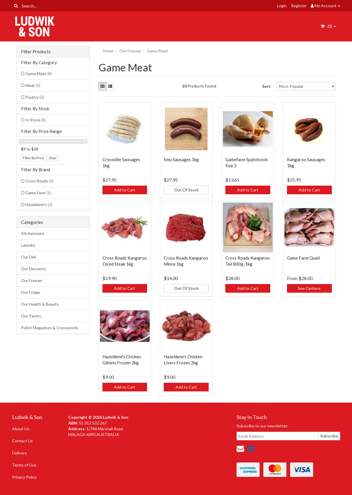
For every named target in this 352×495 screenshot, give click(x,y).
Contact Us (22, 440)
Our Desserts (33, 268)
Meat (32, 85)
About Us (20, 428)
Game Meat (38, 73)
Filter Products (36, 51)
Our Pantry (31, 315)
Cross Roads (39, 180)
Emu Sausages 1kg (181, 159)
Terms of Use (24, 464)
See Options (309, 288)
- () (328, 26)
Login (282, 5)
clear (52, 158)
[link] (251, 448)
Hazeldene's (38, 204)
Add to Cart (124, 189)
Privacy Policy (24, 477)
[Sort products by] (306, 86)
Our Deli (28, 256)
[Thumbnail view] (102, 86)
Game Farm (38, 192)
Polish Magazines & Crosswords (49, 327)
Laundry (28, 245)
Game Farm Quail (303, 257)
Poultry (34, 97)
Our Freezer (32, 280)
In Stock (35, 119)
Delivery (19, 452)
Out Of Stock (186, 189)
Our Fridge (30, 292)
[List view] (110, 86)
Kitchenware (32, 233)
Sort (266, 86)
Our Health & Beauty (40, 304)
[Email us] (240, 448)
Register (299, 5)
